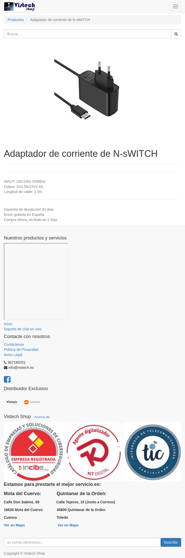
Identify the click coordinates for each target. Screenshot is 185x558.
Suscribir (171, 542)
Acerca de (42, 417)
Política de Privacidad (21, 350)
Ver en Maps (14, 525)
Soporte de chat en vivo (23, 329)
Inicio (8, 324)
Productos (16, 20)
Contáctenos (14, 344)
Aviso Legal (13, 355)
